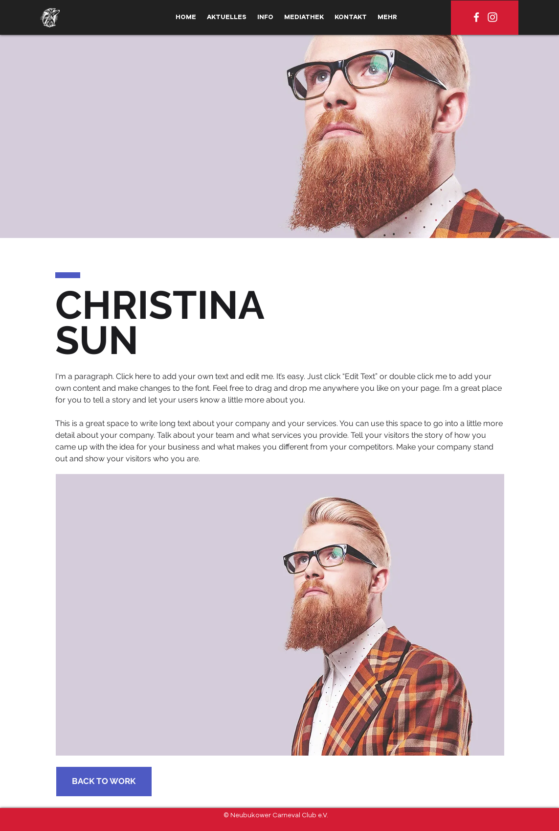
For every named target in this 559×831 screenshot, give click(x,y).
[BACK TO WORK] (104, 781)
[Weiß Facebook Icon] (476, 17)
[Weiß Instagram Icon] (492, 17)
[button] (265, 17)
